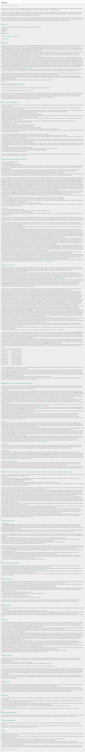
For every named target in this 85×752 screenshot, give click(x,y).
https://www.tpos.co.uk (18, 83)
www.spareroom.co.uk (40, 407)
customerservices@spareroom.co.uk (12, 36)
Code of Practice (29, 90)
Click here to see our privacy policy (9, 5)
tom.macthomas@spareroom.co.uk (14, 458)
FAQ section (56, 189)
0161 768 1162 (6, 39)
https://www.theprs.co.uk (20, 85)
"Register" (66, 48)
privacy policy (38, 56)
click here (58, 547)
